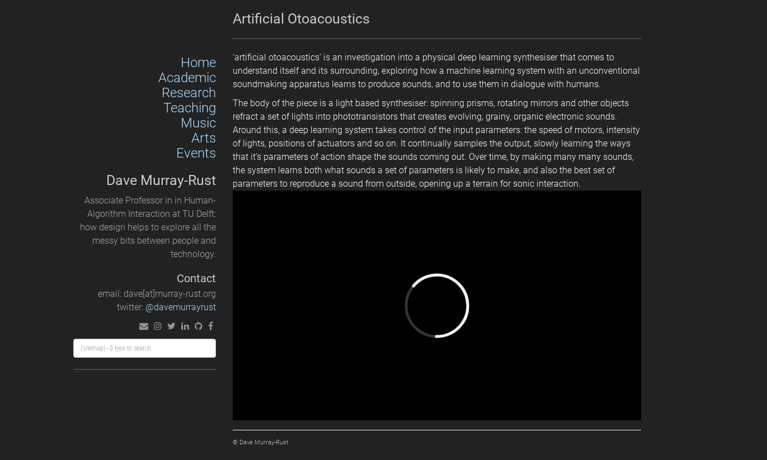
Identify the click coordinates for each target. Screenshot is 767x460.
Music (198, 123)
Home (198, 62)
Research (189, 93)
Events (196, 153)
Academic (187, 78)
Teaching (189, 108)
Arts (203, 138)
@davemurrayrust (180, 307)
